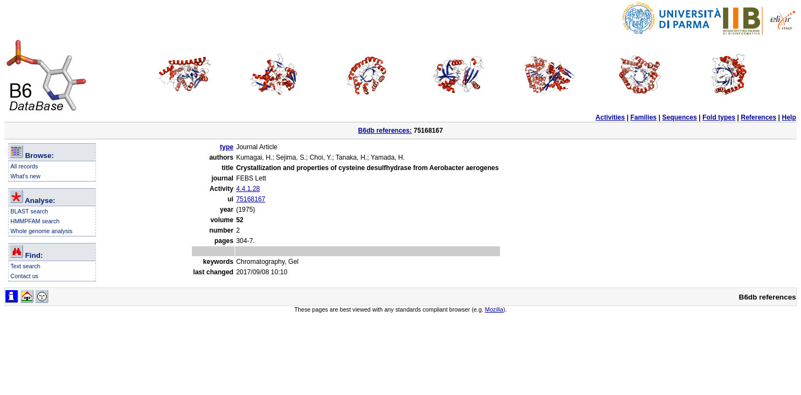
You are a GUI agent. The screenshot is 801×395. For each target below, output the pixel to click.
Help (789, 117)
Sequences (679, 117)
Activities (609, 117)
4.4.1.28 (248, 189)
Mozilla (494, 309)
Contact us (24, 276)
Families (643, 117)
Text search (25, 266)
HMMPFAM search (34, 221)
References (758, 117)
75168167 (250, 199)
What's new (25, 176)
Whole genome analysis (41, 231)
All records (24, 166)
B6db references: (385, 130)
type (227, 147)
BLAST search (29, 211)
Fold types (718, 117)
